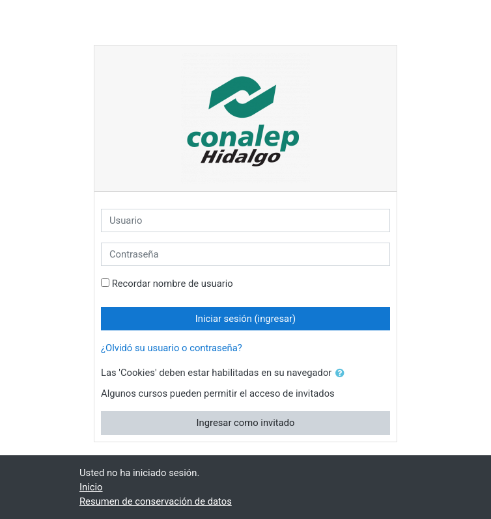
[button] (342, 373)
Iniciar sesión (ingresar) (245, 319)
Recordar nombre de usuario (172, 283)
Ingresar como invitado (246, 423)
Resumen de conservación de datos (155, 501)
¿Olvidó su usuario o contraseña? (171, 348)
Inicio (91, 487)
